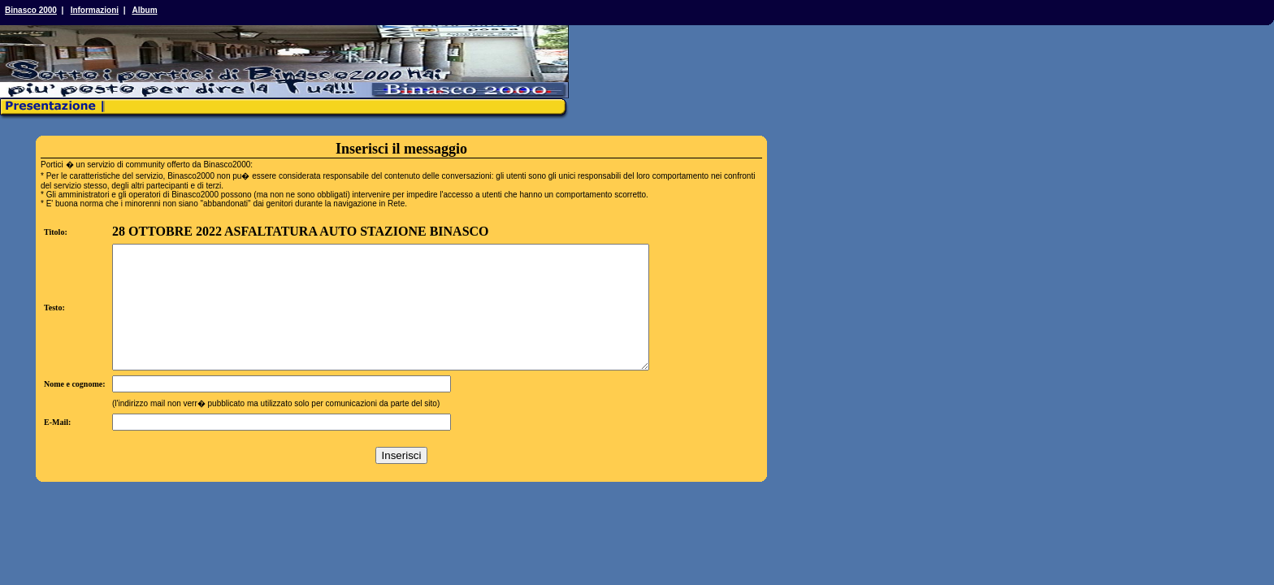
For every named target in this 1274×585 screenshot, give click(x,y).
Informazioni (95, 10)
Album (144, 10)
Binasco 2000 (31, 10)
